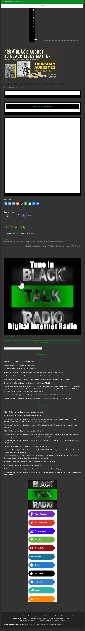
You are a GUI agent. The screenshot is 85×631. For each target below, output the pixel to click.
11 (59, 40)
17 (68, 40)
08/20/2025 (16, 34)
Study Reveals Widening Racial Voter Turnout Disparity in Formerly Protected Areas (43, 395)
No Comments (8, 36)
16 (67, 40)
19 (71, 40)
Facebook (26, 215)
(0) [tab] (12, 215)
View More (7, 39)
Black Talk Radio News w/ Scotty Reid (24, 369)
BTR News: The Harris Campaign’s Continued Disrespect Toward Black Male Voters (42, 379)
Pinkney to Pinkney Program (56, 618)
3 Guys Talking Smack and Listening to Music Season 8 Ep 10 (23, 431)
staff (33, 34)
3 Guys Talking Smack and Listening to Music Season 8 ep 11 (23, 415)
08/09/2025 (41, 34)
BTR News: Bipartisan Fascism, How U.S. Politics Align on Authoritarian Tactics (37, 372)
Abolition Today (47, 616)
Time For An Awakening (26, 365)
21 (74, 40)
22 (76, 40)
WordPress (11, 215)
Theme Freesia (36, 624)
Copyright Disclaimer (60, 620)
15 (65, 40)
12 (61, 40)
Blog (4, 21)
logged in (17, 233)
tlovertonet (7, 361)
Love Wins (7, 34)
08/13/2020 (13, 87)
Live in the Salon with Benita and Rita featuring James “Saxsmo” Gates (14, 29)
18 (70, 40)
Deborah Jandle (9, 395)
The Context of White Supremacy (24, 361)
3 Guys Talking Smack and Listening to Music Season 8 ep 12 (23, 412)
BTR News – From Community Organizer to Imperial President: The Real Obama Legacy (69, 27)
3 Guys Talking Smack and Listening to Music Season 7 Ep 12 (30, 383)
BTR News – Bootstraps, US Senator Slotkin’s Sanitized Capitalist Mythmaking (42, 27)
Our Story (69, 618)
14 (64, 40)
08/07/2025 (68, 34)
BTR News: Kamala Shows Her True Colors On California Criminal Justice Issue (37, 376)
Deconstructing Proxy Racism (20, 618)
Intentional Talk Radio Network (38, 618)
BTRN (13, 616)
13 (62, 40)
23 (77, 40)
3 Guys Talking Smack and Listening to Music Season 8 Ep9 (23, 465)
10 (58, 40)
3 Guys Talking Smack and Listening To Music (29, 616)
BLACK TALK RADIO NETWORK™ (14, 624)
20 (73, 40)
